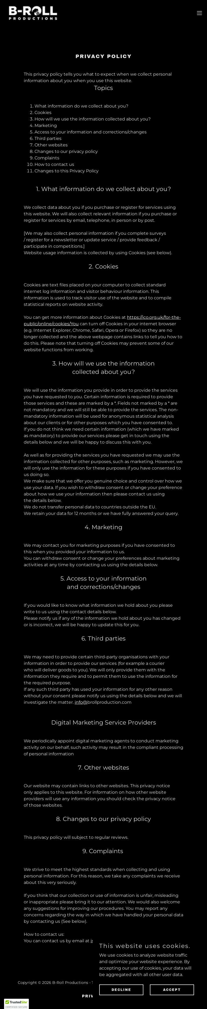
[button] (199, 13)
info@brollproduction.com (119, 940)
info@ (81, 702)
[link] (33, 13)
